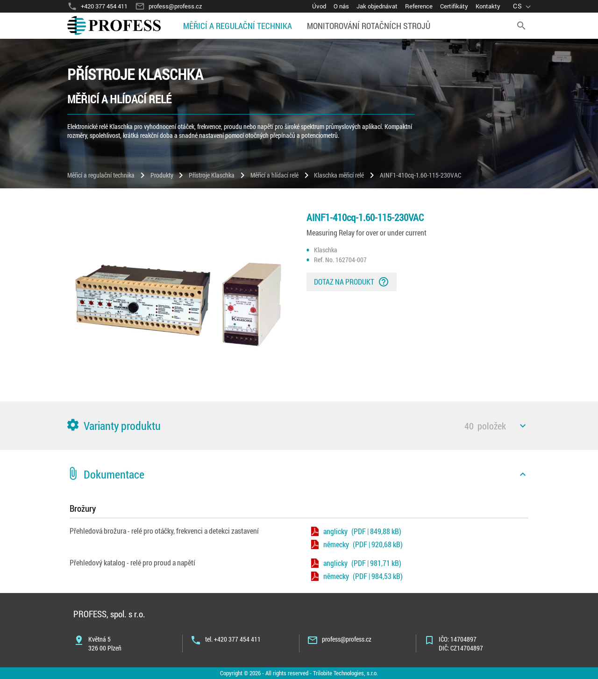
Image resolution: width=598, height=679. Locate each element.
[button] (299, 426)
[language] (523, 6)
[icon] (522, 425)
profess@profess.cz (346, 639)
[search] (521, 25)
